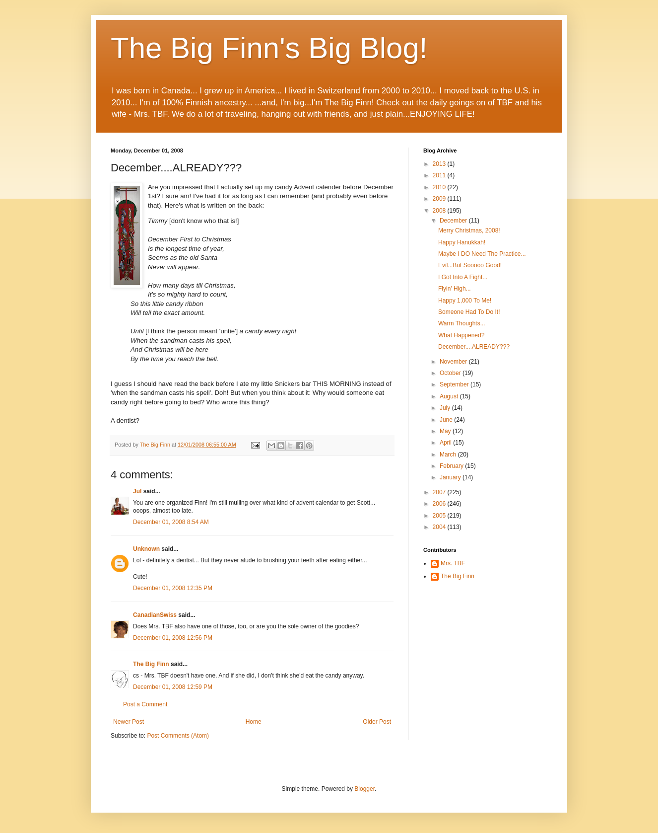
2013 (440, 163)
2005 (440, 515)
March (449, 454)
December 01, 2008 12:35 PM (172, 588)
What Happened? (461, 335)
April (446, 442)
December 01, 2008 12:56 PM (172, 637)
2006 (440, 503)
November (454, 361)
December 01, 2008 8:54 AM (171, 522)
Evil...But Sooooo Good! (470, 265)
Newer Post (128, 721)
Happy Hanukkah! (461, 242)
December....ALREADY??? (474, 346)
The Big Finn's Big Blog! (269, 48)
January (451, 477)
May (446, 431)
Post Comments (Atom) (178, 735)
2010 (440, 187)
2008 (440, 210)
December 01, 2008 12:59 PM (172, 686)
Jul (137, 491)
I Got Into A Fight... (462, 277)
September (455, 384)
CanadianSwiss (155, 614)
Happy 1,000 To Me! (464, 300)
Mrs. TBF (453, 563)
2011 (440, 175)
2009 (440, 198)
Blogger (364, 788)
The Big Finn (151, 664)
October (451, 373)
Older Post (377, 721)
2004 (440, 527)
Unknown (146, 548)
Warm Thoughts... (461, 323)
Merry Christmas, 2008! (469, 230)
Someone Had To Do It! (469, 311)
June (447, 419)
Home (254, 721)
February (452, 465)
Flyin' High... (454, 288)
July (446, 407)
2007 (440, 492)
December (454, 220)
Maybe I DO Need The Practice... (482, 253)
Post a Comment (145, 704)
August (450, 396)
